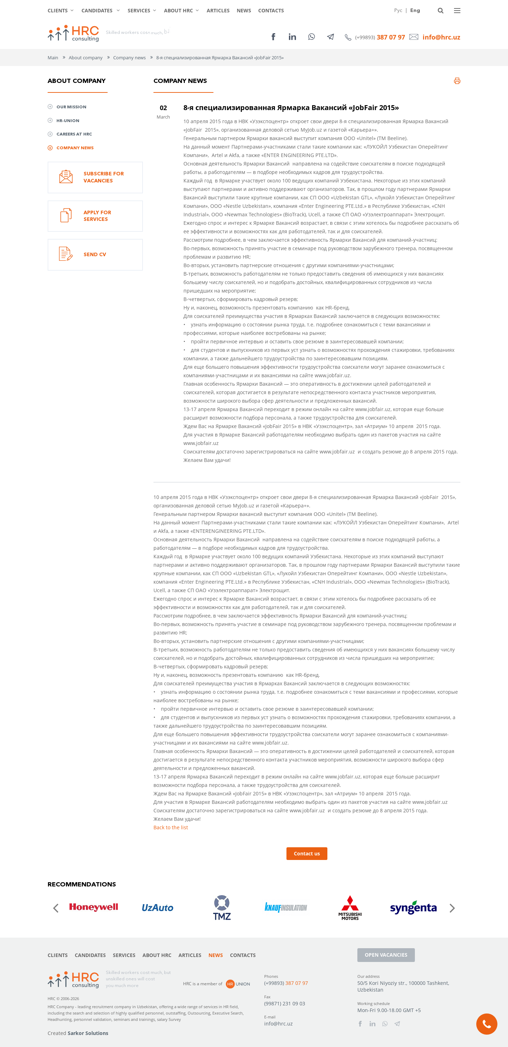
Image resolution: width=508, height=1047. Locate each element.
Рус (398, 10)
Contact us (307, 853)
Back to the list (170, 827)
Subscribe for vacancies (91, 177)
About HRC (178, 10)
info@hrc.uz (441, 37)
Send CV (82, 255)
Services (139, 10)
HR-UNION (67, 120)
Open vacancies (386, 954)
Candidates (97, 10)
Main (53, 57)
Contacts (271, 10)
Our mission (71, 106)
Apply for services (85, 216)
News (244, 10)
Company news (129, 57)
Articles (218, 10)
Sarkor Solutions (88, 1033)
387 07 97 (391, 37)
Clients (58, 10)
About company (86, 57)
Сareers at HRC (74, 134)
